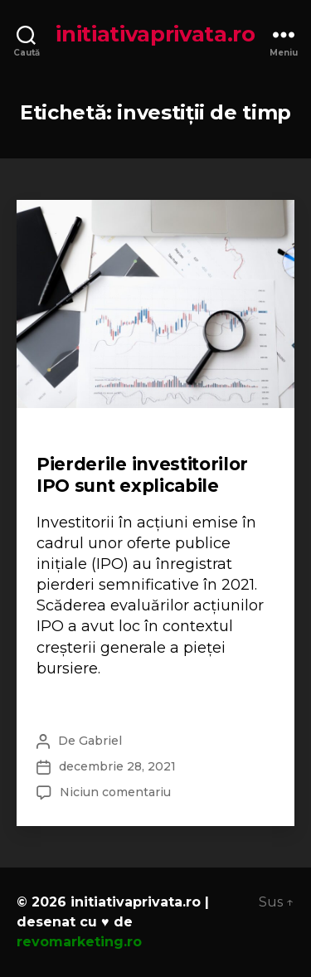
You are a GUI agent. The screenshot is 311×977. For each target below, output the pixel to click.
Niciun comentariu (115, 792)
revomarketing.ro (79, 942)
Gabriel (100, 740)
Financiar (68, 439)
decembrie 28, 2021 (117, 766)
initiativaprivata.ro (155, 34)
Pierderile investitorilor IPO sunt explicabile (142, 475)
